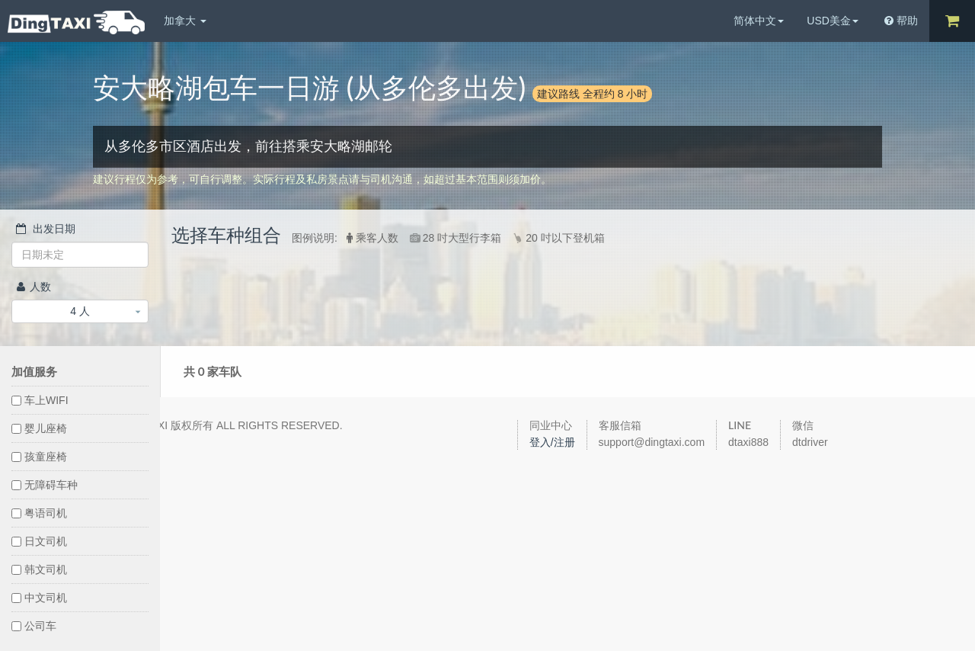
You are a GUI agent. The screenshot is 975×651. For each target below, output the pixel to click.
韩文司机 (39, 569)
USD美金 (832, 20)
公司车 (33, 626)
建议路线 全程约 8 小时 (592, 93)
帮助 (901, 20)
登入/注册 (552, 442)
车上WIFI (40, 400)
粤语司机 (39, 513)
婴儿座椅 (39, 428)
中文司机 (39, 598)
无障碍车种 (44, 485)
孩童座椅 (39, 457)
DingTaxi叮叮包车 (76, 22)
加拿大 (185, 20)
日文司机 (39, 541)
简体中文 (759, 20)
